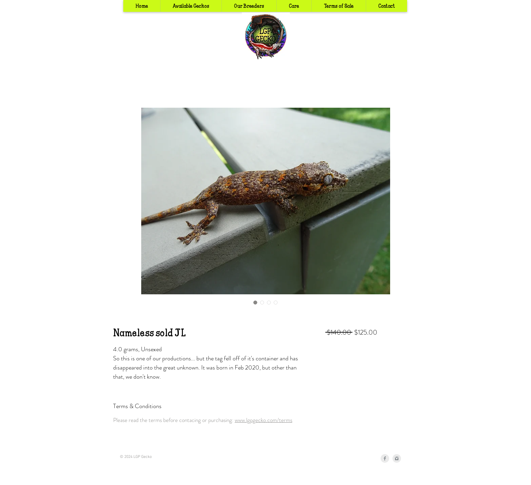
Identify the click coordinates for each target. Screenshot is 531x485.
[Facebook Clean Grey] (385, 458)
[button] (248, 6)
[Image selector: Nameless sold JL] (255, 302)
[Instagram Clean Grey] (396, 458)
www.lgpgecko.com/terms (263, 420)
